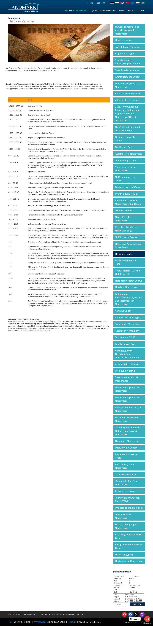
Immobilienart (121, 576)
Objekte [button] (93, 10)
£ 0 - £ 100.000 (134, 597)
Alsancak (119, 599)
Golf (121, 592)
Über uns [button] (131, 10)
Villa (121, 581)
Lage (119, 595)
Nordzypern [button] (81, 10)
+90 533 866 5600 (56, 622)
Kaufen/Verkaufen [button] (108, 10)
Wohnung (121, 579)
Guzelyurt (134, 592)
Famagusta (134, 590)
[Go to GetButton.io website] (147, 623)
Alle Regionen (134, 585)
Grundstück (121, 583)
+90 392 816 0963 (21, 622)
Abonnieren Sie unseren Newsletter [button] (62, 614)
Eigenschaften (121, 585)
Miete (121, 10)
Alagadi (119, 597)
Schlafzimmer (134, 576)
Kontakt (141, 10)
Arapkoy (119, 601)
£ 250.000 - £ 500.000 (134, 601)
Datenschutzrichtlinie (22, 614)
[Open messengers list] (147, 619)
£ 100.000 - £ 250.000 (134, 599)
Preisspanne (134, 595)
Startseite (69, 10)
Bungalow (121, 588)
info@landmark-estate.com (88, 622)
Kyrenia (134, 588)
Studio (134, 579)
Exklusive (121, 590)
